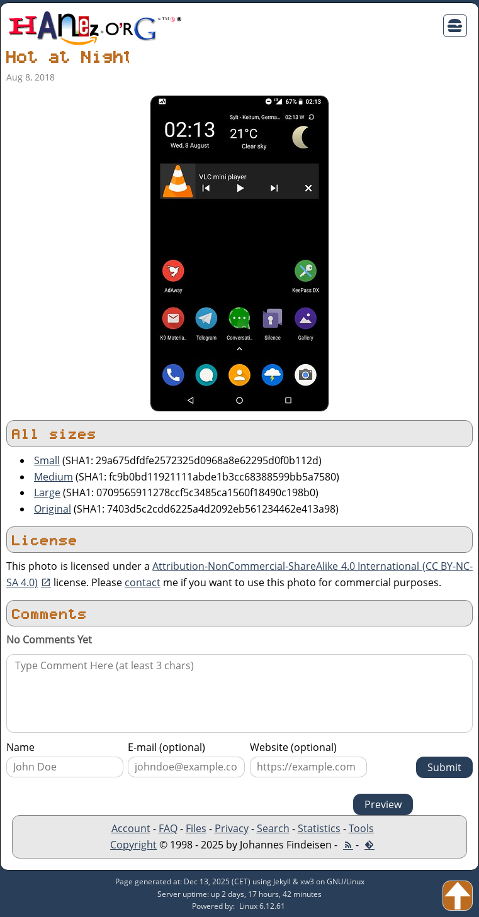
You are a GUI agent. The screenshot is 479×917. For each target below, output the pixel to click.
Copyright (133, 845)
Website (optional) (293, 747)
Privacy (232, 828)
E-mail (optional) (166, 747)
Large (47, 492)
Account (130, 828)
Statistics (319, 828)
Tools (361, 828)
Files (196, 828)
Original (52, 509)
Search (273, 828)
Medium (53, 477)
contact (143, 582)
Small (47, 460)
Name (20, 747)
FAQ (168, 828)
